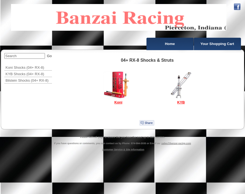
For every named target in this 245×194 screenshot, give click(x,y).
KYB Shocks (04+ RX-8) (25, 74)
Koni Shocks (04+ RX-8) (25, 67)
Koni (118, 102)
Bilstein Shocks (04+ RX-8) (27, 80)
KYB (181, 102)
